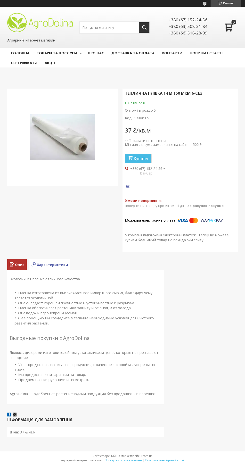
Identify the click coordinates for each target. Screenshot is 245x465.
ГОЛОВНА (20, 52)
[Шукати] (144, 27)
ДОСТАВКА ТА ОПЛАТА (133, 52)
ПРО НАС (96, 52)
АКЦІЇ (50, 62)
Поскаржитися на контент (123, 460)
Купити (141, 158)
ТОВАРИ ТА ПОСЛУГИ (57, 52)
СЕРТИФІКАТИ (24, 62)
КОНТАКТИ (172, 52)
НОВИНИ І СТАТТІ (206, 52)
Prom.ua (147, 456)
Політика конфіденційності (164, 460)
